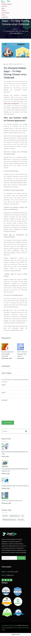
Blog (3, 8)
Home (15, 29)
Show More (21, 519)
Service (4, 11)
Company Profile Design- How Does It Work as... (15, 486)
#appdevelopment (14, 516)
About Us (4, 6)
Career (3, 15)
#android (5, 516)
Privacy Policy (18, 628)
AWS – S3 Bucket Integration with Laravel (22, 354)
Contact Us (5, 17)
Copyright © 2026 (7, 625)
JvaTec (14, 625)
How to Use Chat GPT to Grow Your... (12, 500)
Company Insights (7, 4)
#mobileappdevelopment (9, 519)
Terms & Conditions (7, 628)
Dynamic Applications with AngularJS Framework (8, 354)
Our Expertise (6, 13)
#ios (22, 516)
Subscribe (21, 558)
